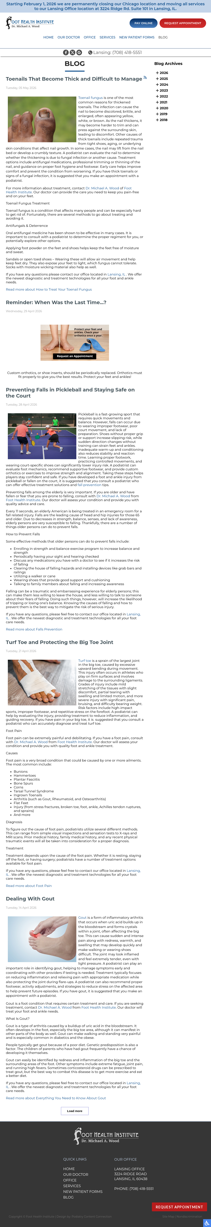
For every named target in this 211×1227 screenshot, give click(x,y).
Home (48, 37)
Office (90, 37)
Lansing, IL (116, 274)
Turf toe (84, 661)
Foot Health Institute (23, 500)
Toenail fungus (90, 98)
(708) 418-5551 (127, 52)
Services (107, 37)
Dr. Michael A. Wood (102, 188)
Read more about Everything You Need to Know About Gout (56, 1098)
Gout (82, 918)
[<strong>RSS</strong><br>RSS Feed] (145, 77)
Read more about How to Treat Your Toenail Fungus (49, 289)
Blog (163, 37)
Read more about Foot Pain (29, 886)
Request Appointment (182, 23)
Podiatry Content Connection (92, 1216)
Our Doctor (69, 37)
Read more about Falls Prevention (34, 629)
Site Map (168, 1216)
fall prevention (90, 485)
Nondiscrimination (189, 1216)
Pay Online (143, 23)
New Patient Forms (136, 37)
